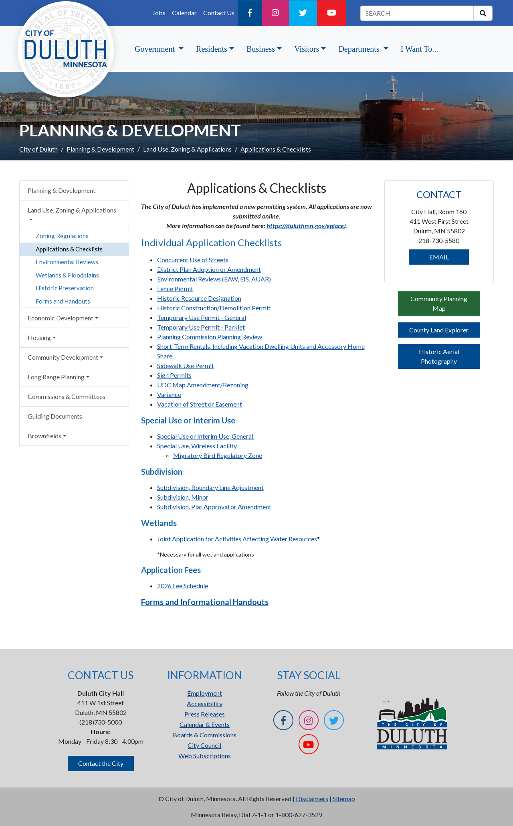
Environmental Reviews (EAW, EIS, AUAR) (214, 279)
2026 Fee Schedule (182, 585)
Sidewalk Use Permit (185, 365)
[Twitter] (303, 13)
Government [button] (156, 49)
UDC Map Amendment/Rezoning (202, 385)
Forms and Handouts (63, 301)
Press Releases (204, 714)
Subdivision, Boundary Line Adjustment (210, 487)
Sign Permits (174, 375)
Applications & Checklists (69, 249)
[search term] (417, 13)
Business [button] (260, 49)
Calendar (184, 12)
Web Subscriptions (204, 755)
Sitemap (344, 798)
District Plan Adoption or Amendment (209, 269)
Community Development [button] (63, 357)
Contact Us (218, 12)
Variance (169, 394)
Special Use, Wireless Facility (197, 445)
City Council (204, 745)
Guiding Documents (55, 416)
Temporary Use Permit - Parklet (201, 327)
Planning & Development (100, 149)
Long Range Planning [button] (56, 377)
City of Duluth (38, 149)
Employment (204, 693)
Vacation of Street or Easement (199, 404)
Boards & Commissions (204, 735)
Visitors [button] (306, 49)
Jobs (159, 12)
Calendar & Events (205, 724)
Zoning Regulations (62, 235)
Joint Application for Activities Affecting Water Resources (237, 539)
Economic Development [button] (60, 318)
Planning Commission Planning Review (209, 336)
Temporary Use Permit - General (201, 317)
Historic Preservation (65, 288)
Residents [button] (211, 49)
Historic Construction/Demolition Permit (214, 308)
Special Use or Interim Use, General (205, 436)
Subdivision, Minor (182, 497)
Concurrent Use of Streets (192, 259)
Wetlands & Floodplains (67, 275)
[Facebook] (250, 13)
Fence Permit (175, 288)
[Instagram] (275, 13)
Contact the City (100, 763)
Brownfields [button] (44, 435)
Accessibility (204, 703)
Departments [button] (359, 49)
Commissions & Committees (66, 396)
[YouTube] (331, 13)
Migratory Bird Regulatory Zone (217, 455)
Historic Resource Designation (199, 298)
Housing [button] (39, 337)
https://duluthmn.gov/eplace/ (306, 225)
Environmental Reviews (67, 261)
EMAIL (439, 257)
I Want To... (419, 49)
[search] (483, 13)
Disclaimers (312, 798)
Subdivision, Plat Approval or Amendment (214, 506)
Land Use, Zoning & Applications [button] (72, 210)
